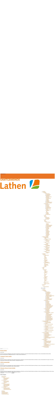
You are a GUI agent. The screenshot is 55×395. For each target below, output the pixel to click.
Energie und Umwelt (6, 387)
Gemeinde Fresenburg (47, 228)
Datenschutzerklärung (5, 392)
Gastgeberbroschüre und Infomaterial (49, 337)
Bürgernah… (4, 383)
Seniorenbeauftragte (49, 299)
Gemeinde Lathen (47, 229)
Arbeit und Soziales (47, 308)
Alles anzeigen (4, 376)
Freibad (45, 277)
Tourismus (5, 382)
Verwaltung (44, 290)
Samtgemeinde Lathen (47, 321)
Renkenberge (46, 329)
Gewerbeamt (48, 206)
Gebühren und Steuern (49, 306)
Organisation (48, 193)
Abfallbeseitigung (48, 207)
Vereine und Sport (6, 381)
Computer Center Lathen (6, 356)
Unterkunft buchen (45, 261)
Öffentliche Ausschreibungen (48, 198)
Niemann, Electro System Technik (7, 368)
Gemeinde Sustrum (47, 235)
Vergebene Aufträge (47, 199)
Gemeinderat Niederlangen (48, 245)
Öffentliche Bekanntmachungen (49, 196)
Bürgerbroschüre (48, 208)
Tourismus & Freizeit (44, 254)
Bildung (45, 269)
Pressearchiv (5, 379)
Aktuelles (44, 289)
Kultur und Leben (43, 268)
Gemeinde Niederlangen (48, 231)
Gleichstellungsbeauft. (49, 298)
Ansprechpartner (48, 194)
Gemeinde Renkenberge (48, 234)
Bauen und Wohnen (47, 311)
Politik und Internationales (7, 389)
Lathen (45, 324)
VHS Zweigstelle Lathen (46, 271)
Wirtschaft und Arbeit (7, 388)
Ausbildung (47, 200)
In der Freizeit (4, 380)
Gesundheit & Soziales (47, 341)
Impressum (3, 391)
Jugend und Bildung (6, 384)
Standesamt (47, 302)
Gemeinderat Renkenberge (48, 250)
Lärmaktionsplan (48, 226)
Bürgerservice (46, 203)
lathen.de (3, 390)
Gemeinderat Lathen (48, 243)
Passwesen (47, 205)
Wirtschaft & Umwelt (44, 285)
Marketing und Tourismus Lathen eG (45, 280)
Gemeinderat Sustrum (48, 252)
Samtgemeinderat (48, 322)
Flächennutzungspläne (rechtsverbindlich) (49, 225)
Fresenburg (45, 239)
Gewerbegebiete (46, 286)
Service (45, 266)
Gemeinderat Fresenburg (48, 241)
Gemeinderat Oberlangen (48, 248)
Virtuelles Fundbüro (47, 213)
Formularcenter (48, 214)
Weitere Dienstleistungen (48, 209)
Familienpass (48, 218)
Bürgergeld (47, 217)
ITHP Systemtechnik (4, 362)
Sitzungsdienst (48, 195)
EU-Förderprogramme (46, 283)
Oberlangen (46, 246)
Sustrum (45, 251)
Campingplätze (46, 336)
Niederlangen (46, 244)
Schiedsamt (47, 201)
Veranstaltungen (46, 333)
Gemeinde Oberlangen (47, 232)
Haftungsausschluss (4, 393)
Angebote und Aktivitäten (47, 334)
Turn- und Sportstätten (47, 342)
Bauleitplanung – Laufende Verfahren (48, 223)
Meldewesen (48, 204)
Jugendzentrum (46, 344)
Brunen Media (3, 350)
